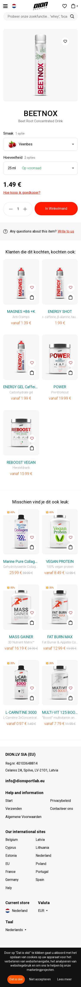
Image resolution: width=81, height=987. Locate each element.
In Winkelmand (56, 208)
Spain (40, 880)
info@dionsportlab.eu (24, 781)
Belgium (11, 840)
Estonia (11, 856)
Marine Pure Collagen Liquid (21, 561)
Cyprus (10, 848)
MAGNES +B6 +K (21, 311)
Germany (12, 880)
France (10, 872)
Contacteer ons (61, 809)
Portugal (42, 872)
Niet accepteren (40, 979)
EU (7, 864)
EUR (41, 911)
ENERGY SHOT (60, 311)
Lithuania (42, 848)
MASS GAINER (21, 637)
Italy (8, 888)
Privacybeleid (60, 801)
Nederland (43, 856)
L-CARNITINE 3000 (21, 712)
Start (9, 801)
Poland (41, 864)
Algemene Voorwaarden (23, 817)
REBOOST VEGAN (21, 462)
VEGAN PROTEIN (60, 561)
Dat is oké (16, 979)
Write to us (66, 231)
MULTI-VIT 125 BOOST (60, 712)
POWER (60, 387)
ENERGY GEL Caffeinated (21, 387)
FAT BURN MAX (60, 637)
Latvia (40, 840)
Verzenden (13, 809)
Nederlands (14, 930)
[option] (40, 65)
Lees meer (64, 979)
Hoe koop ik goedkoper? (21, 193)
